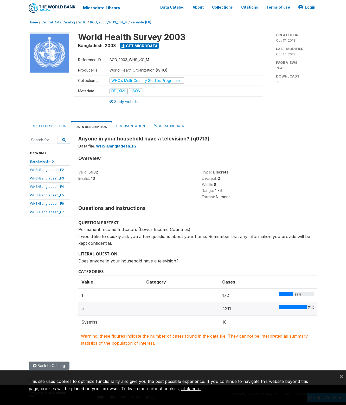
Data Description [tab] (91, 126)
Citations (249, 7)
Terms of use (278, 7)
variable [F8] (141, 22)
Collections (222, 7)
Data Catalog (172, 7)
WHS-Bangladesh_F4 (47, 186)
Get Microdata (139, 45)
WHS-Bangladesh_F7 (47, 212)
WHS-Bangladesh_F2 (47, 170)
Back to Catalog (49, 365)
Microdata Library (101, 7)
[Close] (341, 376)
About (198, 7)
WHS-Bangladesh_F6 (47, 203)
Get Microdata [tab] (169, 125)
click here (191, 388)
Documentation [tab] (130, 126)
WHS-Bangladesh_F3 (47, 178)
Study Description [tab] (50, 126)
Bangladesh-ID (42, 161)
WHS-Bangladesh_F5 (47, 195)
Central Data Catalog (58, 22)
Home (33, 22)
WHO (82, 22)
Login (306, 7)
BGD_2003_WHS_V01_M (108, 22)
